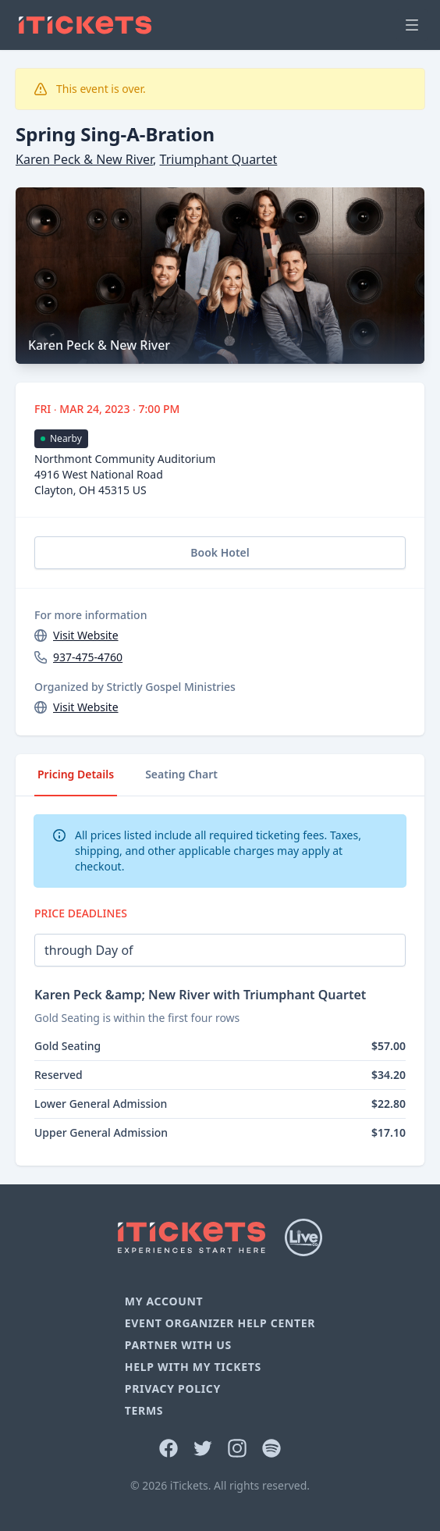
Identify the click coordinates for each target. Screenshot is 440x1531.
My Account (164, 1301)
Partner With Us (178, 1344)
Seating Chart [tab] (181, 774)
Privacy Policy (173, 1388)
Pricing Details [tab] (75, 774)
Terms (144, 1410)
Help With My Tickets (193, 1366)
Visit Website (86, 635)
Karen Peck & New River (84, 159)
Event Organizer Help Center (220, 1323)
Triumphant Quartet (219, 159)
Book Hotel (219, 552)
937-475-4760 (87, 657)
